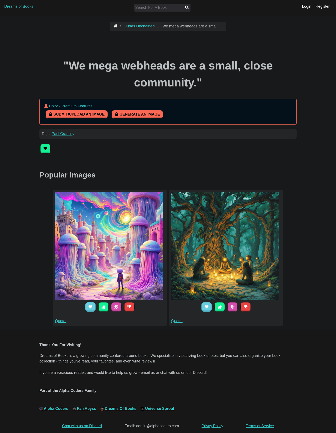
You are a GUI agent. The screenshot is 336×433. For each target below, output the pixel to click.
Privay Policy (212, 426)
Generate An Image (137, 114)
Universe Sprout (159, 408)
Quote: (60, 321)
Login (306, 6)
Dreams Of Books (120, 408)
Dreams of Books (18, 6)
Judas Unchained (140, 26)
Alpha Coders (56, 408)
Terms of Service (260, 426)
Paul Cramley (63, 134)
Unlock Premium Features (70, 106)
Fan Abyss (86, 408)
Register (322, 6)
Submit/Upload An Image (77, 114)
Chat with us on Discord (82, 426)
